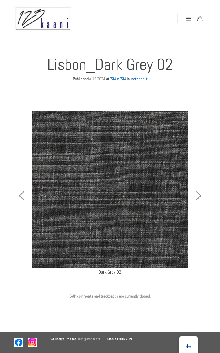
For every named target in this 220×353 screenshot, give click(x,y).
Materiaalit (139, 79)
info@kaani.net (92, 339)
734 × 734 (118, 79)
